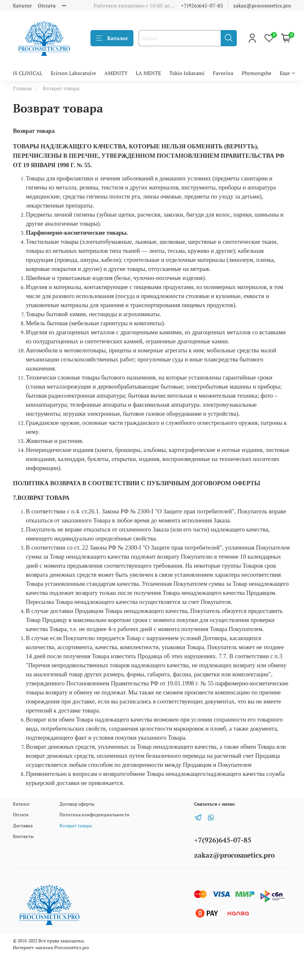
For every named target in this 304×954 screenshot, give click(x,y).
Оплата (47, 5)
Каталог (22, 5)
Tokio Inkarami (186, 73)
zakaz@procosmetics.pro (262, 5)
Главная (22, 88)
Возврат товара (75, 825)
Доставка (23, 825)
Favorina (223, 73)
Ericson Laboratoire (73, 73)
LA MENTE (148, 73)
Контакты (23, 836)
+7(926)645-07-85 (202, 5)
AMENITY (116, 73)
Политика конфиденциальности (94, 814)
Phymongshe (256, 73)
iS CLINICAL (27, 73)
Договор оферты (76, 804)
